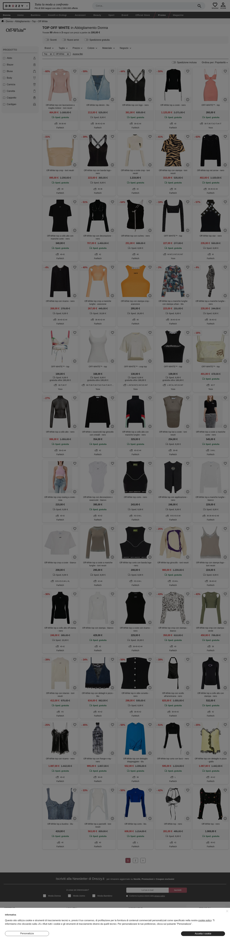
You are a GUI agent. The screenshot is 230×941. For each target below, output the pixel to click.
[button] (227, 911)
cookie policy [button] (204, 920)
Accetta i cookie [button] (203, 933)
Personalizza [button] (27, 933)
